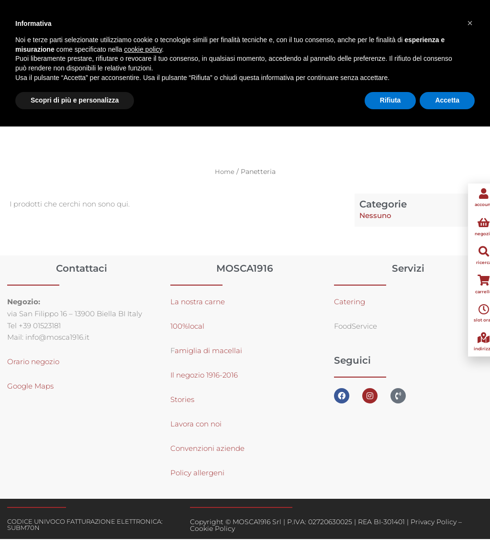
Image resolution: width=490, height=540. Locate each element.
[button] (470, 23)
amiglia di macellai (208, 351)
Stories (182, 400)
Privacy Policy (434, 522)
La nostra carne (198, 302)
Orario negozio (33, 362)
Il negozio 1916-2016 (204, 375)
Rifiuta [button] (390, 100)
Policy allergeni (197, 473)
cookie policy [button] (143, 49)
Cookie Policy (212, 529)
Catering (349, 302)
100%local (187, 327)
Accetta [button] (447, 100)
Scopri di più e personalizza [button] (75, 100)
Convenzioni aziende (207, 449)
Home (224, 172)
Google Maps (30, 386)
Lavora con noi (196, 424)
